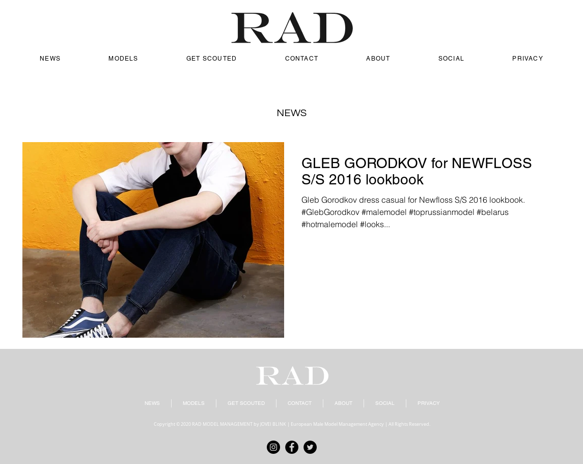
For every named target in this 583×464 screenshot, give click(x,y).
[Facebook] (291, 447)
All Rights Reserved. (409, 424)
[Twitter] (310, 447)
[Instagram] (273, 447)
